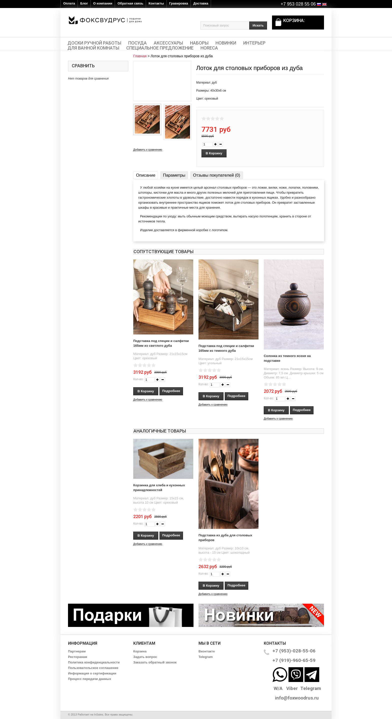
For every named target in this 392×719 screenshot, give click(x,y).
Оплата (69, 3)
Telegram (205, 657)
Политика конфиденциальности (94, 662)
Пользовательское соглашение (93, 668)
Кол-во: (138, 379)
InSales (98, 714)
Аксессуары (168, 43)
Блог (84, 3)
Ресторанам (77, 657)
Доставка (200, 3)
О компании (102, 3)
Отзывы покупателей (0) (216, 175)
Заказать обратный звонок (154, 662)
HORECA (209, 48)
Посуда (137, 43)
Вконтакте (206, 651)
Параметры (174, 175)
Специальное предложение (160, 48)
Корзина (139, 651)
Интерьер (254, 43)
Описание (145, 175)
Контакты (156, 3)
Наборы (199, 43)
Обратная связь (130, 3)
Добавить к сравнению (147, 149)
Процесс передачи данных (89, 679)
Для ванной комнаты (93, 48)
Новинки (226, 43)
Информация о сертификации (92, 673)
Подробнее (171, 391)
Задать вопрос (145, 657)
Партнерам (77, 651)
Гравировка (178, 3)
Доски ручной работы (94, 43)
